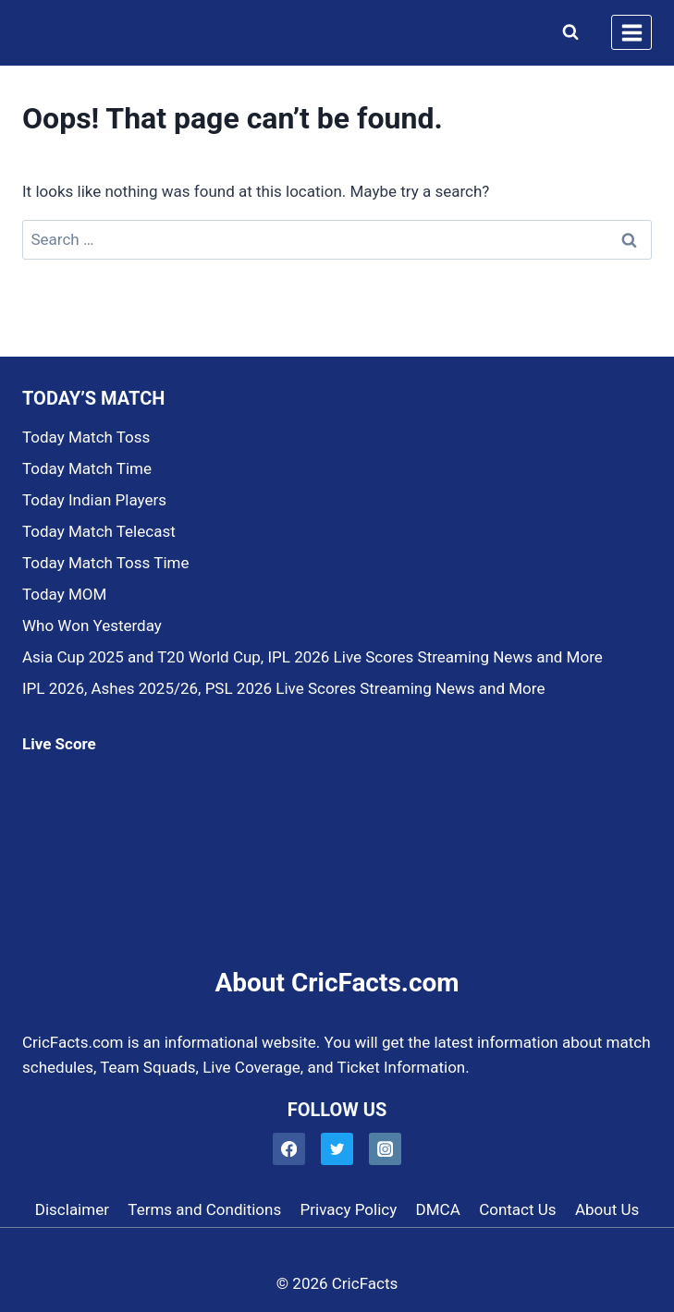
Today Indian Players (94, 500)
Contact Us (517, 1209)
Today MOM (64, 594)
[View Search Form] (566, 32)
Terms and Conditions (204, 1209)
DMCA (438, 1209)
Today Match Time (87, 468)
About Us (607, 1209)
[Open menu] (631, 32)
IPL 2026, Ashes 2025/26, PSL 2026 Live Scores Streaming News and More (283, 688)
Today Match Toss (86, 437)
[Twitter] (337, 1149)
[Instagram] (385, 1149)
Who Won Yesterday (92, 625)
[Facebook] (289, 1149)
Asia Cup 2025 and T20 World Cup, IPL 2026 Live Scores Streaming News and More (312, 657)
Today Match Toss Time (105, 562)
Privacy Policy (349, 1209)
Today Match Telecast (99, 531)
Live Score (59, 744)
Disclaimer (72, 1209)
